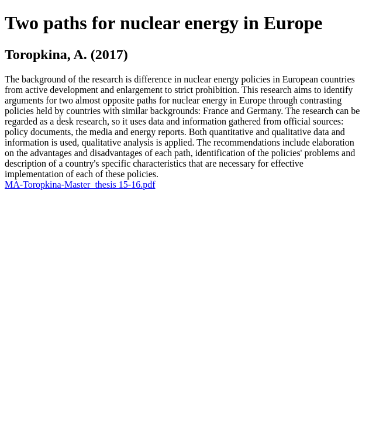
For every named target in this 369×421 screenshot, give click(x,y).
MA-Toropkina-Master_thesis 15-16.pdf (80, 184)
